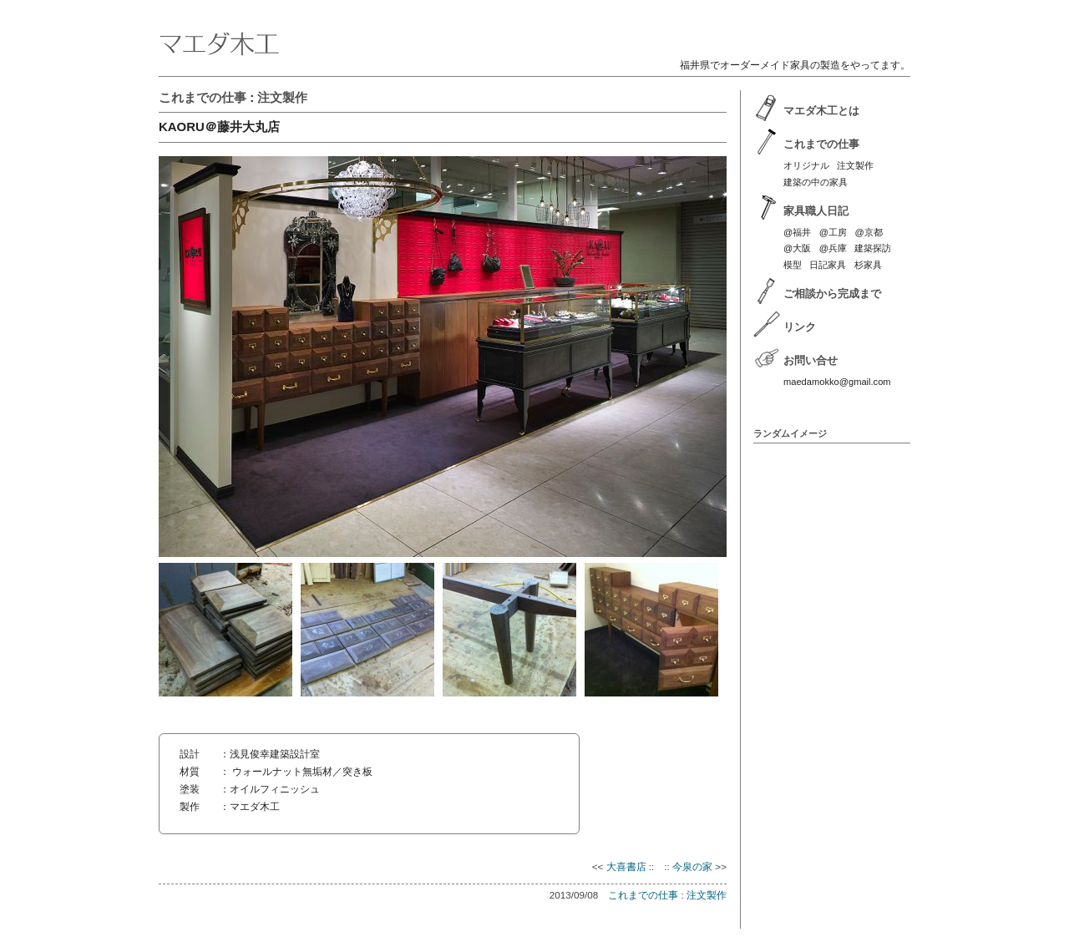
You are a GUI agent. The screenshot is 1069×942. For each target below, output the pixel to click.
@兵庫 (833, 248)
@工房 (833, 232)
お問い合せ (810, 360)
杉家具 (868, 265)
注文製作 (282, 97)
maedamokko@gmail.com (837, 382)
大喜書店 (626, 866)
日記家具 (827, 265)
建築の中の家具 (815, 182)
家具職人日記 (816, 211)
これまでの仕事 (202, 97)
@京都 (868, 232)
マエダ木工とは (821, 110)
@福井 (797, 232)
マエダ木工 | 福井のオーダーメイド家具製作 (534, 30)
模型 (792, 265)
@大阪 (797, 248)
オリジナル (806, 165)
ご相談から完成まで (832, 293)
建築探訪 (872, 248)
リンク (799, 327)
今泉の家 (692, 866)
